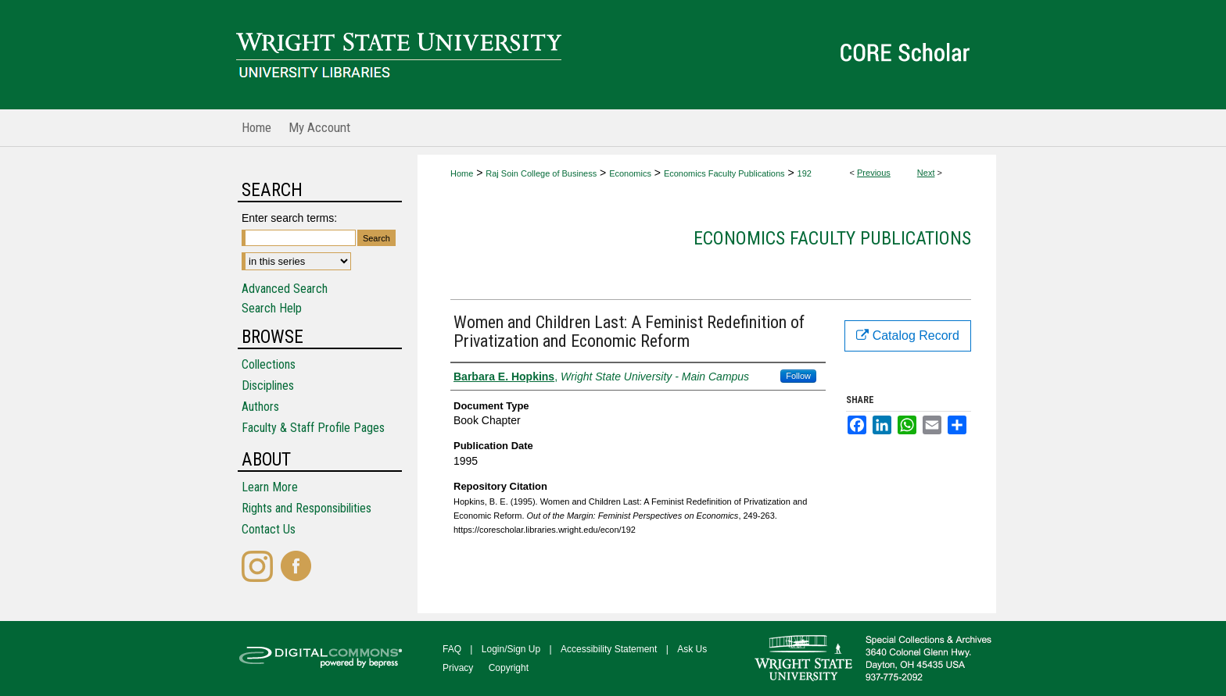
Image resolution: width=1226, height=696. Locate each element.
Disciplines (268, 385)
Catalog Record (907, 335)
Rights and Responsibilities (306, 508)
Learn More (270, 487)
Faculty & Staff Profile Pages (313, 427)
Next (926, 172)
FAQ (452, 649)
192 (805, 173)
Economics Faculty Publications (724, 173)
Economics (630, 173)
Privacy (458, 667)
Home (461, 173)
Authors (260, 406)
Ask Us (692, 649)
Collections (269, 364)
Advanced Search (285, 288)
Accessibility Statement (609, 649)
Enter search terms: (289, 218)
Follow (798, 375)
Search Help (272, 308)
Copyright (509, 667)
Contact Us (269, 529)
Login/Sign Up (511, 649)
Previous (874, 172)
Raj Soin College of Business (541, 173)
